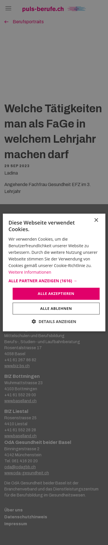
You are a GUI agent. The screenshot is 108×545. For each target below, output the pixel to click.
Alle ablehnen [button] (56, 308)
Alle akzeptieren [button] (56, 293)
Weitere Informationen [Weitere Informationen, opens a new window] (29, 272)
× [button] (96, 220)
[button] (53, 280)
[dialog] (54, 272)
